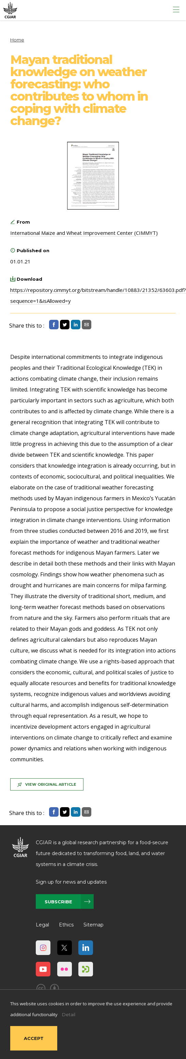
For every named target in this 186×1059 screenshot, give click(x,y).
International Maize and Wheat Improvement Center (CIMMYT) (84, 232)
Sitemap (93, 925)
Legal (42, 925)
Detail (68, 1014)
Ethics (66, 925)
